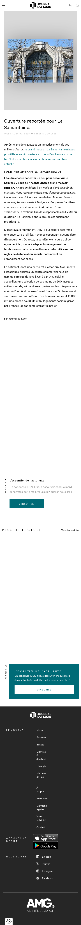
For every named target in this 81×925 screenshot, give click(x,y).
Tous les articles (70, 530)
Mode (39, 730)
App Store (45, 838)
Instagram (44, 871)
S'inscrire (26, 503)
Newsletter (42, 798)
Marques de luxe (41, 775)
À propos (40, 789)
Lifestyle (41, 766)
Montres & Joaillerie (41, 755)
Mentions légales (41, 807)
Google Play (45, 845)
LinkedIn (44, 856)
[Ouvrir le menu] (3, 5)
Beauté (40, 744)
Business (41, 737)
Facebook (44, 878)
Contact (40, 827)
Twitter (43, 864)
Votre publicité (41, 818)
